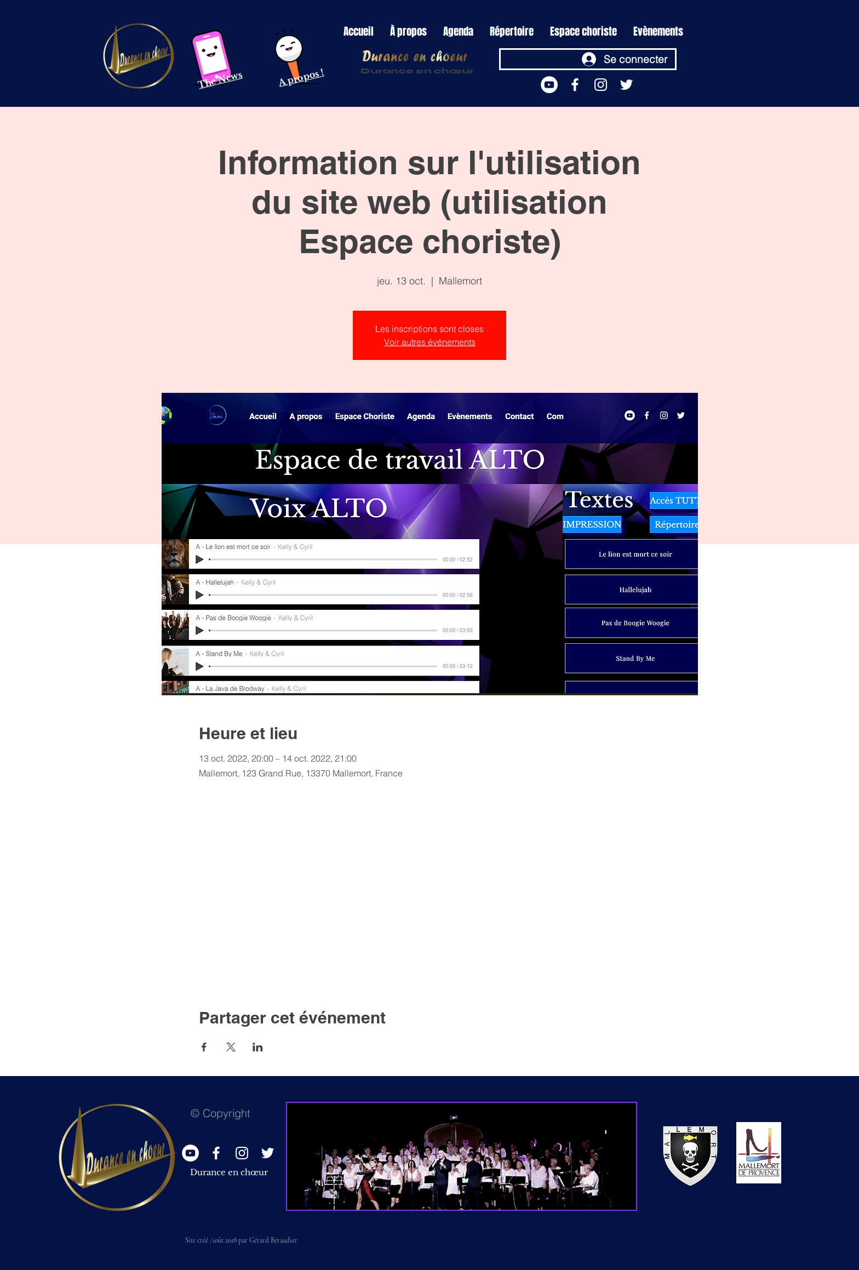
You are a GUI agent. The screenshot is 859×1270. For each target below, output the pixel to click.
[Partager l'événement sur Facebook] (204, 1047)
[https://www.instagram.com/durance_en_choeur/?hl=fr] (600, 84)
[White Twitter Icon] (626, 84)
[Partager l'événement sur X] (231, 1047)
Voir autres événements (430, 341)
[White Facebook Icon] (574, 84)
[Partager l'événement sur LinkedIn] (258, 1047)
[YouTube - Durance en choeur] (549, 84)
